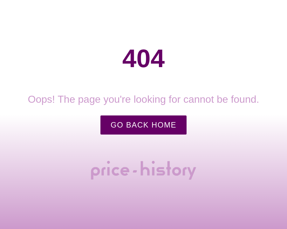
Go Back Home (143, 125)
